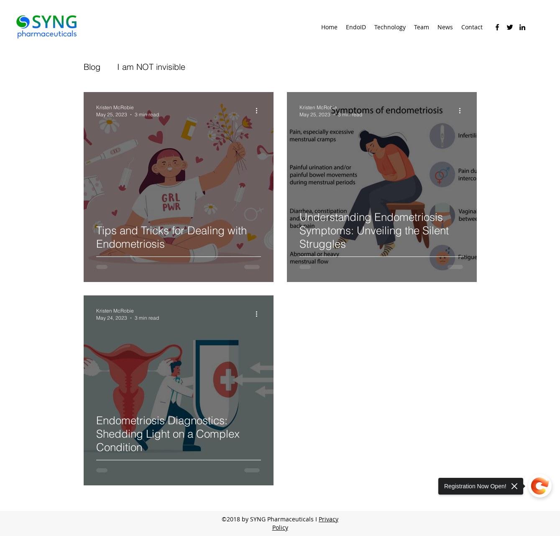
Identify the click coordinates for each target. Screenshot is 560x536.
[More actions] (260, 110)
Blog (92, 67)
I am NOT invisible (151, 67)
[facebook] (497, 27)
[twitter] (510, 27)
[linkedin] (522, 27)
